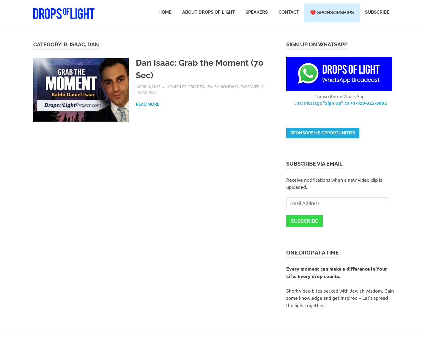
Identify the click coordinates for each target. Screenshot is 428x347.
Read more (147, 104)
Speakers (257, 12)
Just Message (340, 103)
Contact (288, 12)
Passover (249, 86)
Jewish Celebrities (185, 86)
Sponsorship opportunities (322, 133)
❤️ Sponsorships (332, 12)
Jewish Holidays (222, 86)
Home (164, 12)
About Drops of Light (208, 12)
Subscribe (377, 12)
